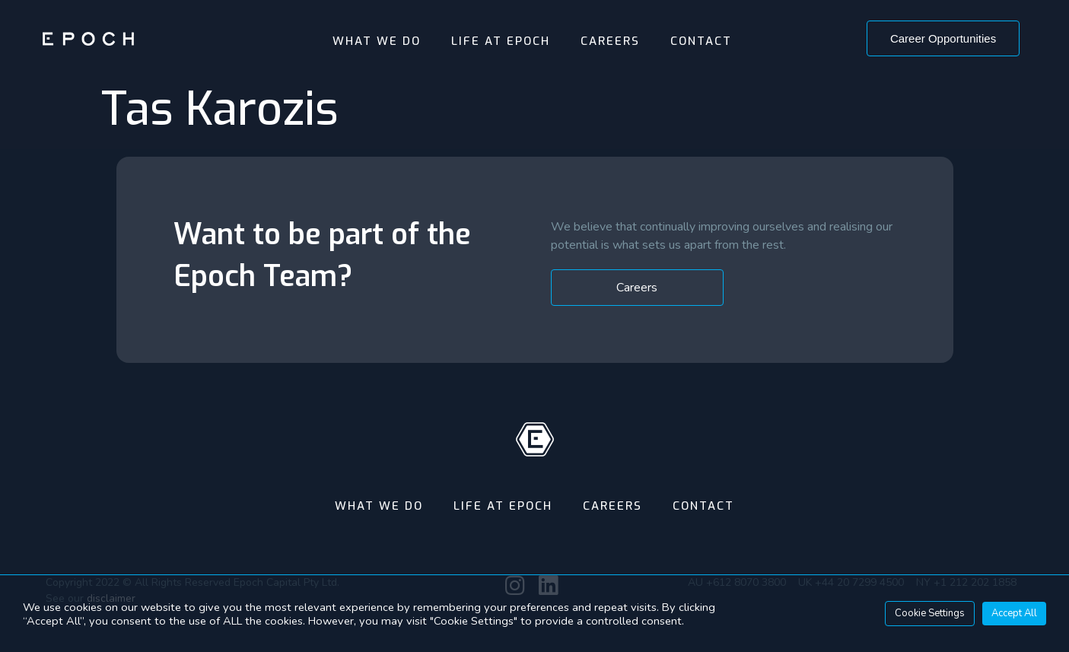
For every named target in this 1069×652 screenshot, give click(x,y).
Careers (610, 41)
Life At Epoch (500, 41)
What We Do (376, 41)
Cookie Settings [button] (930, 613)
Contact (701, 41)
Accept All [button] (1014, 613)
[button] (943, 38)
